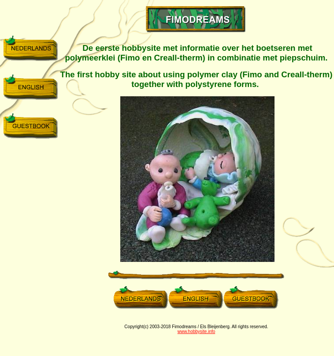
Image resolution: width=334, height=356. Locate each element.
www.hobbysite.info (196, 331)
